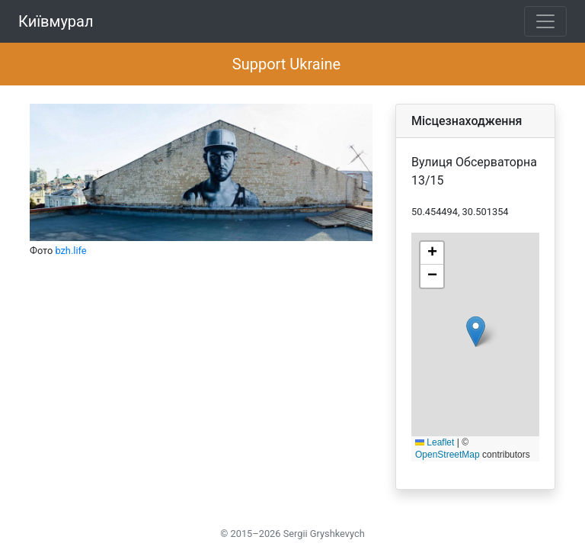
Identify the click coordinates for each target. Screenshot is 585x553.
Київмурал (56, 21)
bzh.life (70, 250)
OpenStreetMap (447, 454)
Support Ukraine (286, 64)
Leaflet (434, 442)
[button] (475, 331)
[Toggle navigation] (545, 21)
